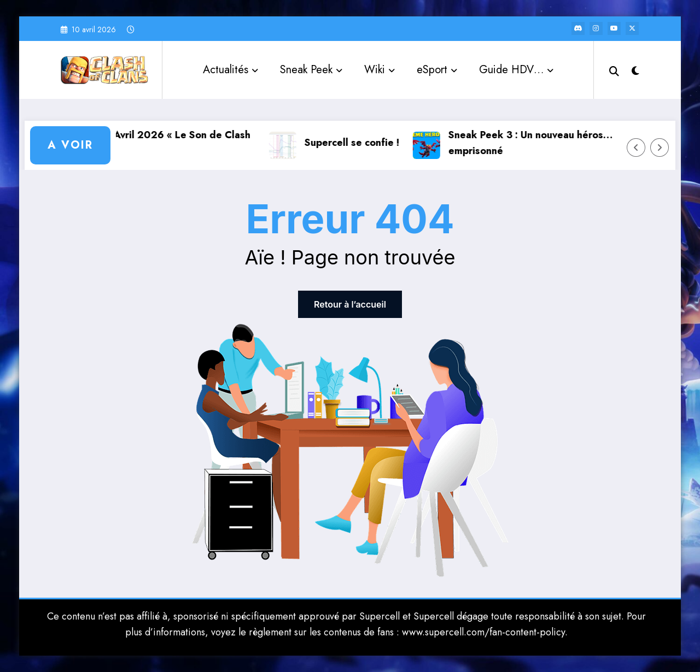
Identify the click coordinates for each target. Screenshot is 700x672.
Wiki (379, 70)
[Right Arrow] (659, 147)
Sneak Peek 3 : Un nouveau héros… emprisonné (540, 143)
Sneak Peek (311, 70)
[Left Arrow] (636, 147)
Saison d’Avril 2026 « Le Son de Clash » (170, 143)
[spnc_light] (635, 69)
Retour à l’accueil (350, 304)
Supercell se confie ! (361, 142)
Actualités (230, 70)
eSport (437, 70)
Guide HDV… (516, 70)
